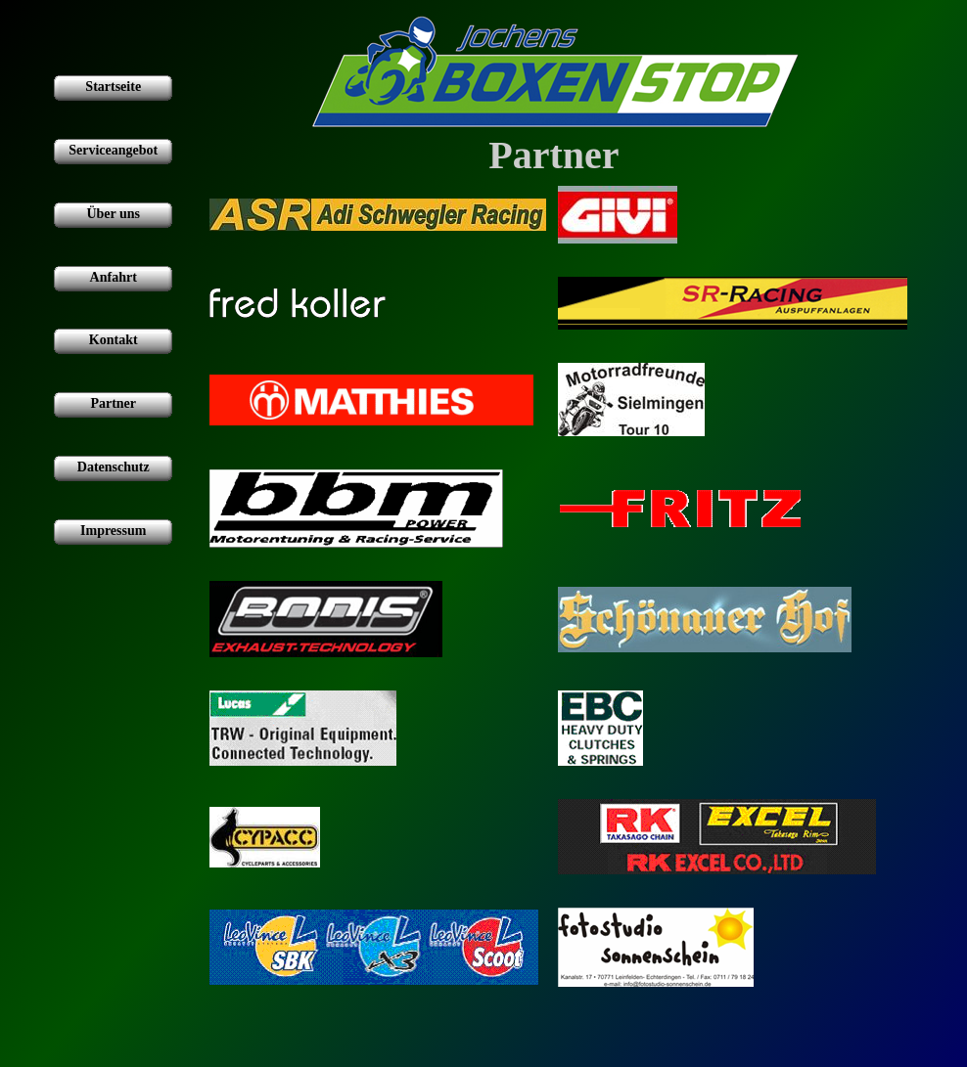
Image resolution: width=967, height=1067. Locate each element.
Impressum (113, 530)
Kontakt (113, 340)
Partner (113, 403)
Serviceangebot (113, 150)
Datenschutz (113, 467)
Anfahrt (113, 277)
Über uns (113, 213)
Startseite (113, 86)
